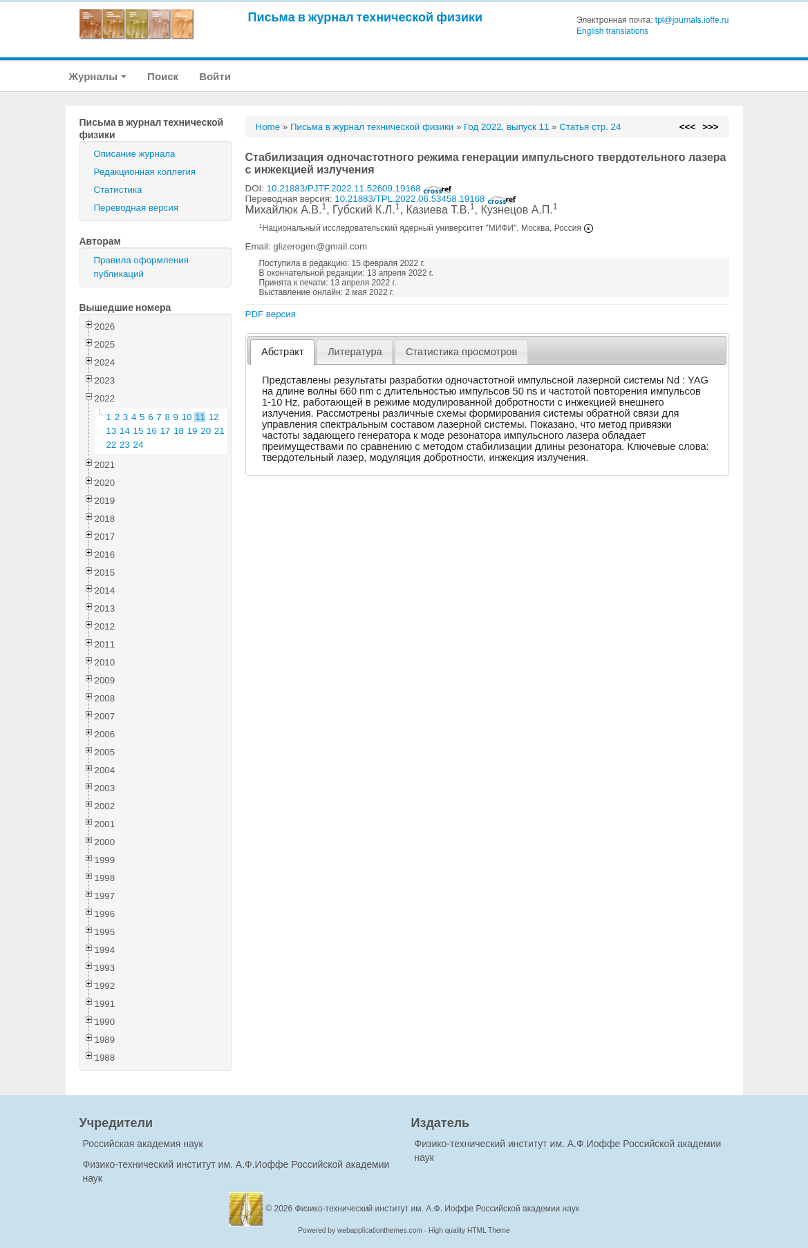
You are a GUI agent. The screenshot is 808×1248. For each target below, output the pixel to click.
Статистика (118, 190)
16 (152, 431)
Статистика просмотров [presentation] (461, 351)
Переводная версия (136, 207)
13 (111, 431)
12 (214, 417)
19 (192, 431)
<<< (687, 127)
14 (125, 431)
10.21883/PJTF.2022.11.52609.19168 (360, 188)
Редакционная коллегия (145, 172)
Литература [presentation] (355, 351)
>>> (710, 127)
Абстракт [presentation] (282, 351)
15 (138, 431)
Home (268, 127)
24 (138, 444)
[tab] (282, 352)
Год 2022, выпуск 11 (506, 127)
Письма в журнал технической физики (365, 17)
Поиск (162, 76)
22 (111, 444)
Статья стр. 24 (590, 127)
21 (219, 431)
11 (200, 417)
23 (125, 444)
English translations (612, 31)
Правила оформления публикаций (141, 267)
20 (205, 431)
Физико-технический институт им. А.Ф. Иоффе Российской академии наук (437, 1208)
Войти (215, 76)
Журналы (98, 76)
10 (187, 417)
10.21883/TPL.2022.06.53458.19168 (425, 198)
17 (165, 431)
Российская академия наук (143, 1143)
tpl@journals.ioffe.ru (692, 20)
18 (178, 431)
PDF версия (270, 314)
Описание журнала (135, 154)
